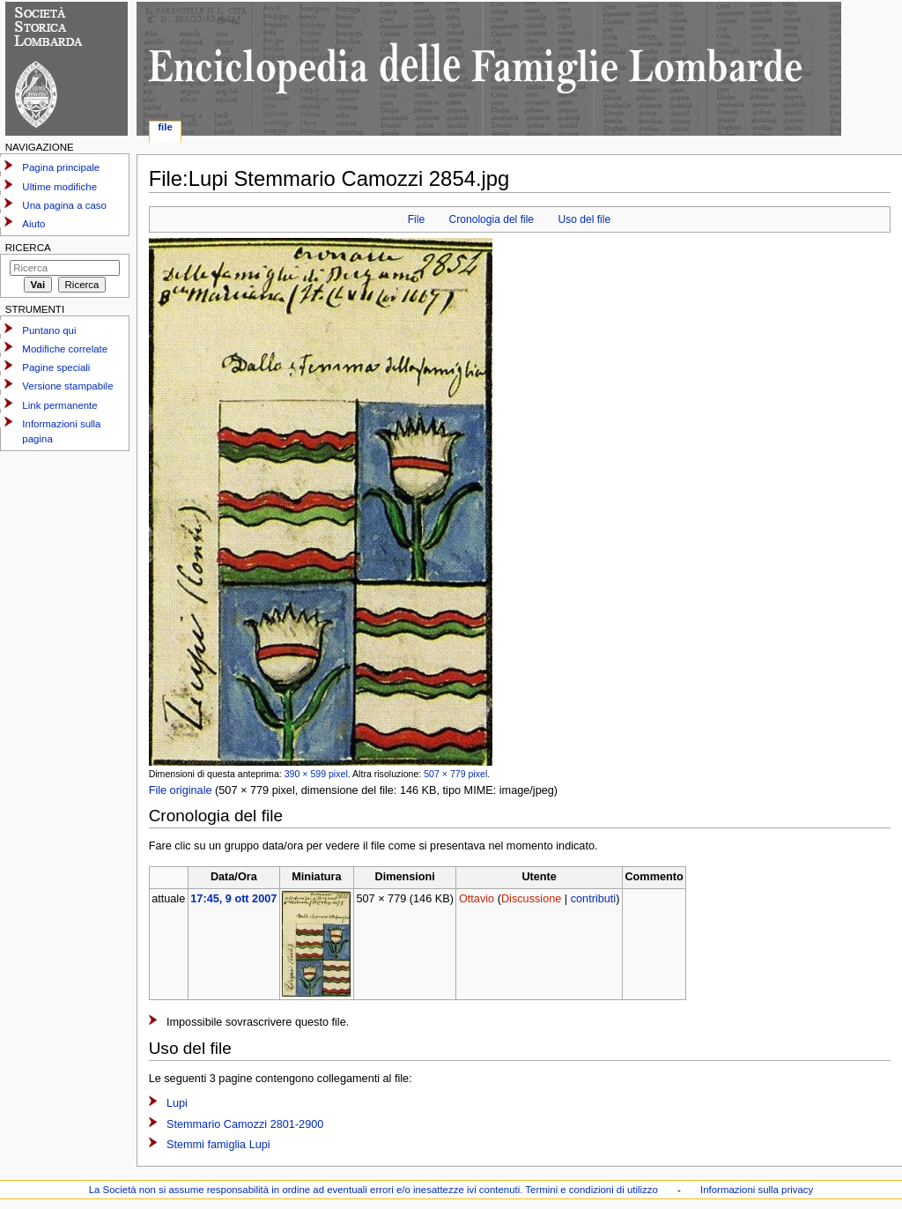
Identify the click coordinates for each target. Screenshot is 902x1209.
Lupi (177, 1103)
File (416, 219)
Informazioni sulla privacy (756, 1189)
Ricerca (28, 247)
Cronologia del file (491, 219)
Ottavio (476, 899)
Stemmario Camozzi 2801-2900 (244, 1124)
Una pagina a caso (64, 205)
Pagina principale (61, 167)
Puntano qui (49, 330)
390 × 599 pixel (316, 773)
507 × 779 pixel (455, 773)
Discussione (531, 899)
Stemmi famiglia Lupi (218, 1145)
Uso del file (584, 219)
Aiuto (33, 224)
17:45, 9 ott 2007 (233, 899)
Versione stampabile (67, 386)
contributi (593, 899)
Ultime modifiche (59, 187)
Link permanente (59, 405)
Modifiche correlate (64, 349)
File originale (180, 790)
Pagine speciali (56, 367)
